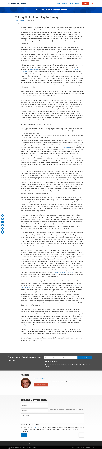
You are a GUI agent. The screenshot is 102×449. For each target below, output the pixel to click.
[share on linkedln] (2, 225)
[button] (92, 3)
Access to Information (23, 443)
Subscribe (84, 357)
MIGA (30, 447)
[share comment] (2, 232)
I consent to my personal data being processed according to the (68, 365)
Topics (71, 3)
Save (23, 435)
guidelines (28, 325)
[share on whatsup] (2, 228)
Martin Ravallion (20, 20)
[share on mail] (2, 215)
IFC (27, 447)
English (22, 23)
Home (58, 3)
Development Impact (57, 10)
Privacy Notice (36, 427)
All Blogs (64, 3)
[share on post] (2, 222)
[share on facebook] (2, 219)
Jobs (30, 443)
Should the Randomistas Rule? (63, 272)
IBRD (21, 447)
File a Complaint (90, 443)
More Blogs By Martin (41, 384)
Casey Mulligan (34, 69)
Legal (9, 443)
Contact (77, 3)
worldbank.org (89, 1)
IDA (24, 447)
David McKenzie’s (64, 147)
